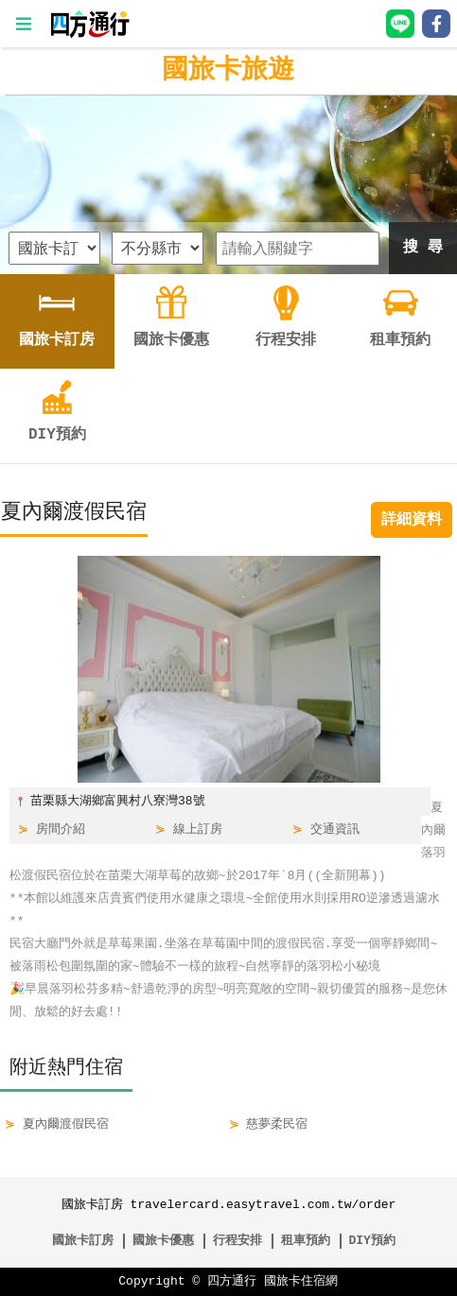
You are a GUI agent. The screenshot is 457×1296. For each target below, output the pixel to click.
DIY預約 (371, 1241)
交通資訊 (335, 829)
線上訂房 (197, 829)
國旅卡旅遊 (228, 71)
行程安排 (237, 1241)
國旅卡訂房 (83, 1241)
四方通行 (231, 1281)
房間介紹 (60, 829)
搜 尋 (423, 247)
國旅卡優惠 (163, 1241)
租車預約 (305, 1241)
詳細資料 (411, 520)
